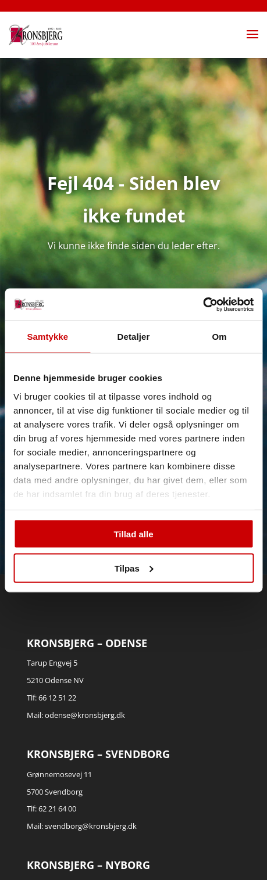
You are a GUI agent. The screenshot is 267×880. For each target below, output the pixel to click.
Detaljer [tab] (134, 337)
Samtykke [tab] (47, 337)
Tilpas (134, 568)
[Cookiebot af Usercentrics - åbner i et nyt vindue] (203, 304)
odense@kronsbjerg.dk (85, 715)
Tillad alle (133, 534)
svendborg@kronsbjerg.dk (91, 826)
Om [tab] (219, 337)
